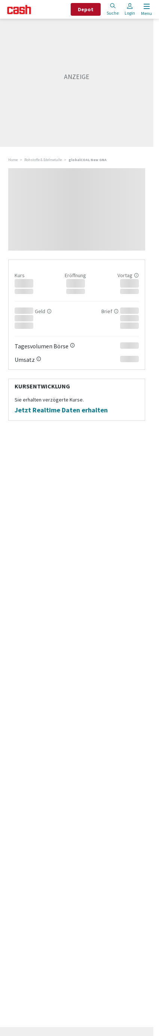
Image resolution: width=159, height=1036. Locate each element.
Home (13, 159)
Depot (86, 9)
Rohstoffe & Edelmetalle (43, 159)
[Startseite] (19, 9)
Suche (113, 9)
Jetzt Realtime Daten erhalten (61, 410)
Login (130, 9)
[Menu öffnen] (146, 9)
